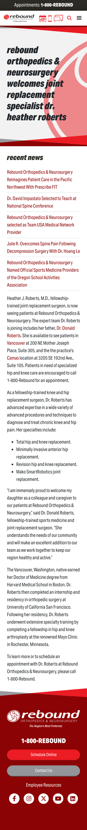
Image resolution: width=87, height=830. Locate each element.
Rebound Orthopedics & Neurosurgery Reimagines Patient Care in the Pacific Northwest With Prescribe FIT (40, 179)
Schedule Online (44, 754)
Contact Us (43, 770)
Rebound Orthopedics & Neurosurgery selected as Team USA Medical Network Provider (40, 224)
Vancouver (16, 343)
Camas (13, 358)
